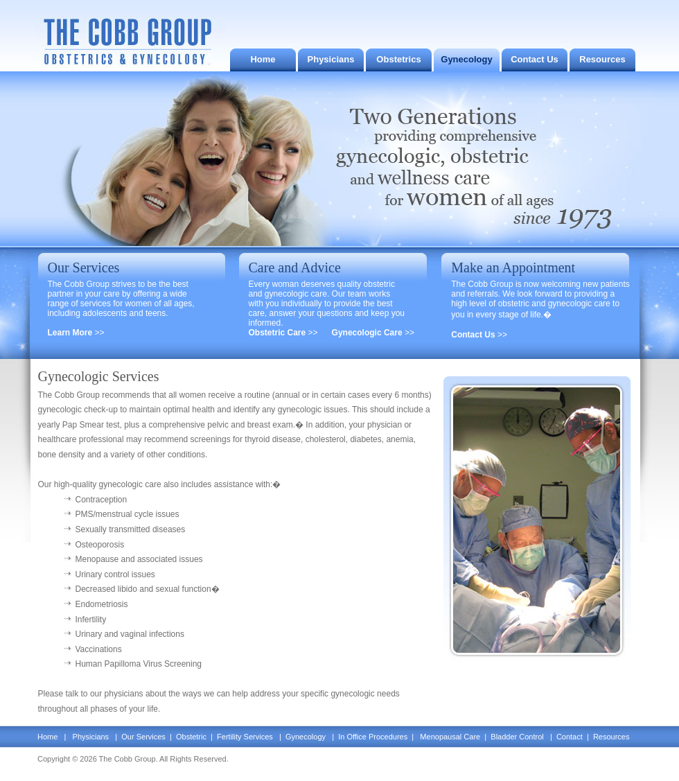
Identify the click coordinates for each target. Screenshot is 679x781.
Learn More (71, 332)
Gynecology (466, 59)
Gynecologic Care (368, 332)
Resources (602, 59)
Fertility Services (245, 736)
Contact (569, 736)
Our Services (144, 736)
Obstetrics (398, 59)
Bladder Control (517, 736)
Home (262, 59)
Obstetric (190, 736)
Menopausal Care (450, 736)
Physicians (331, 59)
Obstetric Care (278, 332)
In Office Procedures (373, 736)
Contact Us (534, 59)
